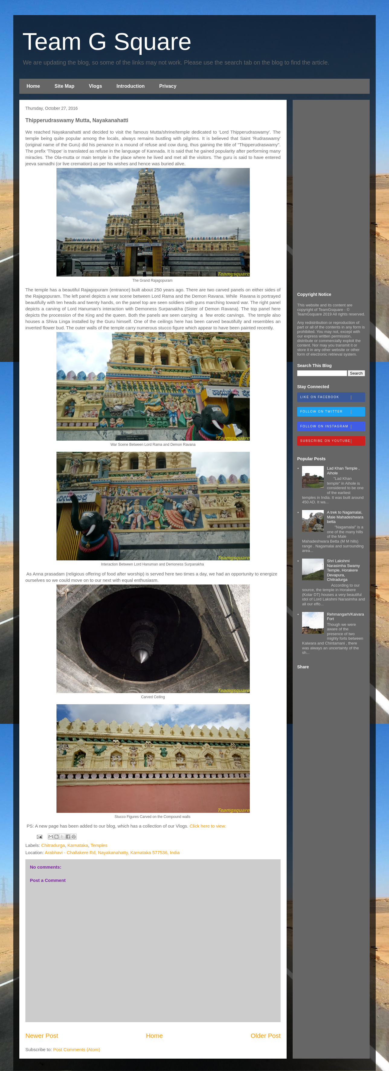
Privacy (167, 86)
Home (33, 86)
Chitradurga (53, 845)
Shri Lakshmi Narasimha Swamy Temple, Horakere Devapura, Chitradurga (343, 570)
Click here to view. (208, 826)
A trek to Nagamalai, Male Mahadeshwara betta (345, 517)
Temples (99, 845)
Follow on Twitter (332, 412)
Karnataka (77, 845)
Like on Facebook (332, 397)
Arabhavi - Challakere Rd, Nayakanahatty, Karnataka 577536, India (112, 852)
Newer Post (41, 1035)
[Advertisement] (331, 194)
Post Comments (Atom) (76, 1049)
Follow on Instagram (332, 427)
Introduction (131, 86)
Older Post (266, 1035)
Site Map (64, 86)
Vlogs (95, 86)
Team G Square (106, 41)
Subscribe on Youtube (332, 441)
